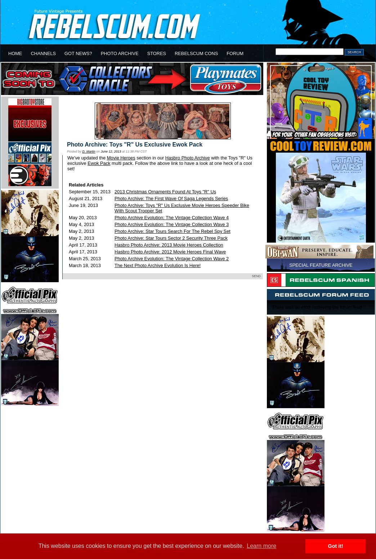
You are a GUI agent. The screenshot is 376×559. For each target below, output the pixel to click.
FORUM (235, 53)
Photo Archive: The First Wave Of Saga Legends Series (171, 198)
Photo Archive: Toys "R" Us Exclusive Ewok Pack (134, 144)
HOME (15, 53)
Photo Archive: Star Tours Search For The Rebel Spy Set (172, 231)
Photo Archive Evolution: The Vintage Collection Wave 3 (172, 224)
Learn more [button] (261, 546)
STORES (156, 53)
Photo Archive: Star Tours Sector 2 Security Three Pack (171, 238)
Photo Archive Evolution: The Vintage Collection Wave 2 (172, 258)
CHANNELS (43, 53)
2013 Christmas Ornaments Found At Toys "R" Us (165, 191)
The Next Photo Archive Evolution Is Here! (158, 265)
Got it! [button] (335, 546)
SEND (256, 276)
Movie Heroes (121, 158)
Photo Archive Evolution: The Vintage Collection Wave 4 (172, 217)
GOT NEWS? (78, 53)
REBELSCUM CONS (196, 53)
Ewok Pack (99, 163)
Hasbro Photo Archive (187, 158)
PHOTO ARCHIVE (120, 53)
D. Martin (88, 151)
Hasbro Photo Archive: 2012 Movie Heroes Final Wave (170, 251)
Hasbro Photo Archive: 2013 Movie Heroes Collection (169, 245)
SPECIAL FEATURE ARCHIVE (321, 265)
